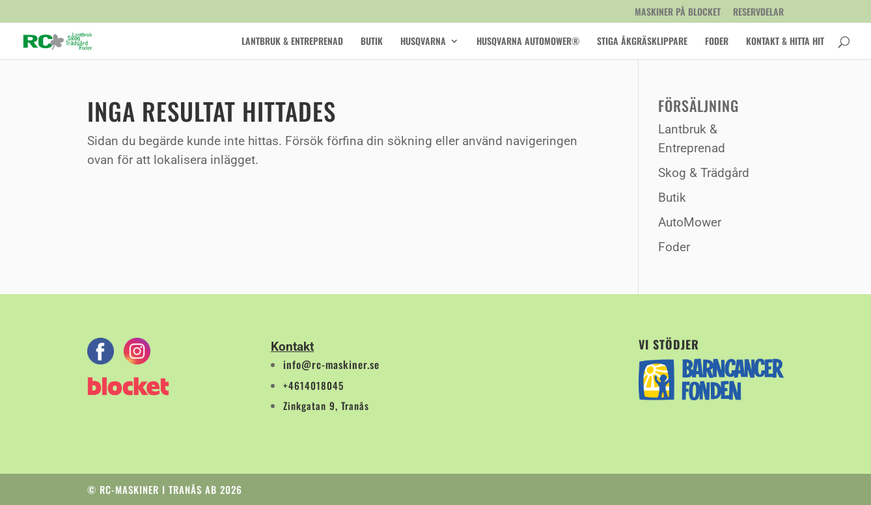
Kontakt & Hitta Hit (785, 42)
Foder (716, 42)
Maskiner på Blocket (678, 12)
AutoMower (689, 222)
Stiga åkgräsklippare (642, 42)
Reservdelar (758, 12)
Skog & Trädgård (703, 172)
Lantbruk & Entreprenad (292, 42)
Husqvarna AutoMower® (528, 42)
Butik (372, 42)
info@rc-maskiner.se (331, 364)
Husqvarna (423, 42)
